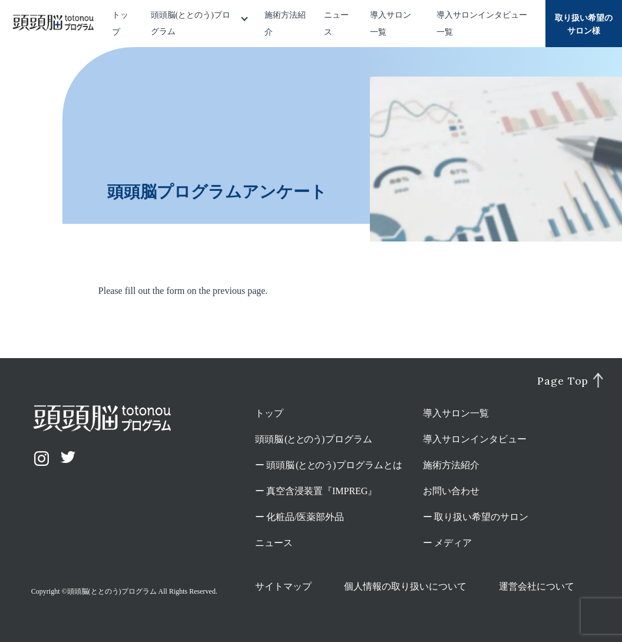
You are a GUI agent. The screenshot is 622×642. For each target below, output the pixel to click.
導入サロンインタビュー (475, 439)
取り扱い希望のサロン (481, 517)
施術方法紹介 (451, 465)
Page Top (562, 381)
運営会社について (536, 586)
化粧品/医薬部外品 (305, 517)
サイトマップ (283, 586)
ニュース (274, 543)
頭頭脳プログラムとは (334, 465)
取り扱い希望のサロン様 (584, 24)
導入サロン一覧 (456, 413)
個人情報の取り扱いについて (405, 586)
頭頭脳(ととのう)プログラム (190, 23)
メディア (453, 543)
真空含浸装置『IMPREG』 (321, 491)
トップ (269, 413)
